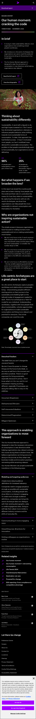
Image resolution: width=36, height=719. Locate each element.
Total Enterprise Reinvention (16, 572)
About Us (4, 648)
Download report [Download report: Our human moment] (7, 8)
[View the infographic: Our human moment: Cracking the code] (12, 82)
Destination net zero (13, 576)
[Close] (34, 678)
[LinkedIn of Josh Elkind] (32, 623)
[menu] (2, 2)
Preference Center (7, 640)
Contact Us (5, 651)
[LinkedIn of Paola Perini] (32, 614)
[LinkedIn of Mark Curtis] (32, 596)
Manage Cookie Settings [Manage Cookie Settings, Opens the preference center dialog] (18, 713)
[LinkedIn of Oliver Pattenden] (32, 605)
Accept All (18, 702)
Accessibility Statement (9, 673)
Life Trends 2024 (12, 569)
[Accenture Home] (18, 2)
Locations (5, 655)
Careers (4, 644)
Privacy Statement (7, 662)
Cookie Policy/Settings (9, 669)
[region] (18, 697)
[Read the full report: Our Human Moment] (12, 76)
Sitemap (4, 658)
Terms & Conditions (8, 665)
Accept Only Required (18, 708)
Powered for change (13, 579)
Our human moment (13, 560)
